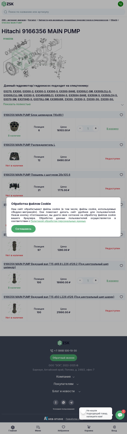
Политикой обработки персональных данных (58, 221)
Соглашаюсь (23, 228)
